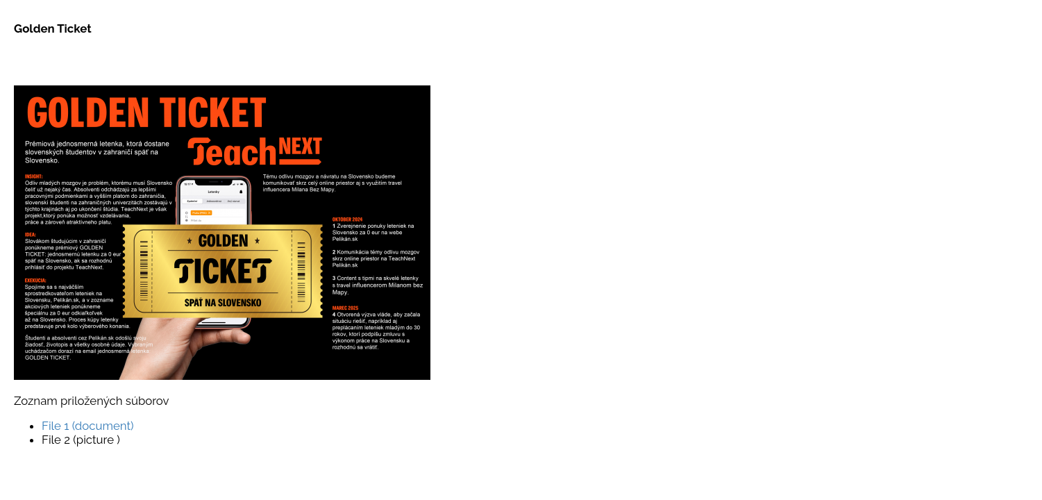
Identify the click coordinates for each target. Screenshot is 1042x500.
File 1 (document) (88, 426)
